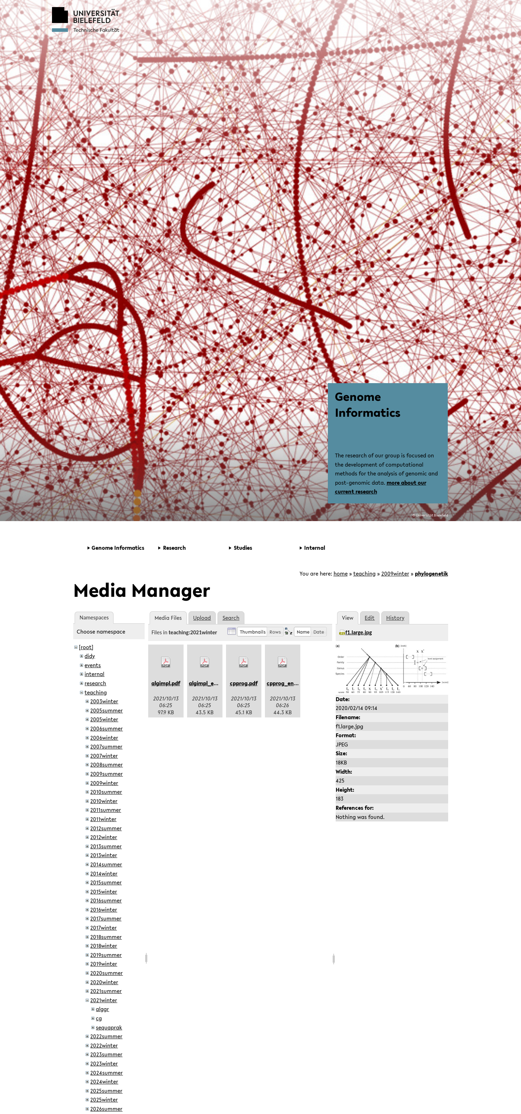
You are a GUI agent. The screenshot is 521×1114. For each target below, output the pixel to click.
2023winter (104, 1063)
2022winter (104, 1045)
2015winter (103, 891)
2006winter (104, 737)
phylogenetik (431, 573)
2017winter (103, 927)
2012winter (103, 837)
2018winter (103, 946)
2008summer (106, 764)
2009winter (395, 573)
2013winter (103, 855)
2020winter (104, 982)
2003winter (104, 701)
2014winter (103, 873)
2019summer (106, 955)
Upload (202, 618)
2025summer (106, 1091)
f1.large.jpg (359, 632)
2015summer (106, 882)
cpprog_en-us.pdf (289, 683)
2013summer (106, 846)
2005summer (106, 710)
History (395, 618)
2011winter (103, 819)
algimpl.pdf (165, 683)
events (93, 665)
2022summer (106, 1036)
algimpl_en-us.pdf (212, 683)
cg (99, 1018)
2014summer (106, 864)
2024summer (106, 1073)
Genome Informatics (367, 404)
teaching (364, 573)
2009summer (106, 774)
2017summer (105, 918)
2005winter (104, 719)
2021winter (103, 1000)
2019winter (103, 964)
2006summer (106, 728)
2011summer (105, 810)
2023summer (106, 1054)
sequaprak (109, 1027)
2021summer (106, 991)
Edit (370, 618)
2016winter (103, 909)
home (341, 573)
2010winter (103, 801)
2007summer (106, 746)
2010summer (106, 792)
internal (94, 674)
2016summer (106, 900)
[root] (86, 647)
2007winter (104, 756)
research (95, 683)
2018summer (106, 937)
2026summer (106, 1109)
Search (230, 618)
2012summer (106, 828)
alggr (102, 1009)
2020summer (106, 973)
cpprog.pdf (243, 683)
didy (90, 656)
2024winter (104, 1081)
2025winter (104, 1099)
